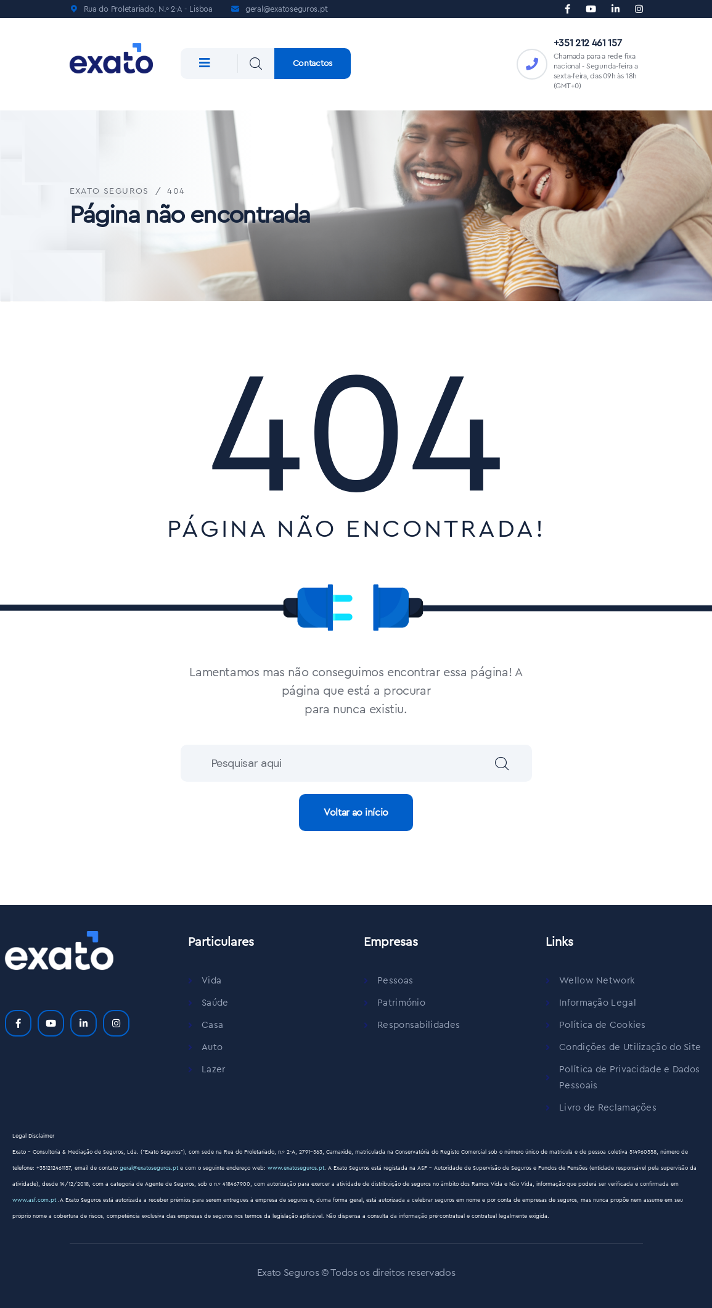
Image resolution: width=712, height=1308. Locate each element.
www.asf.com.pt (35, 1200)
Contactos (312, 63)
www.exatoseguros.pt (296, 1168)
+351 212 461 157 (588, 43)
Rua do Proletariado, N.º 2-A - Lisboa (148, 9)
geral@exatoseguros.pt (286, 9)
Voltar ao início (356, 813)
